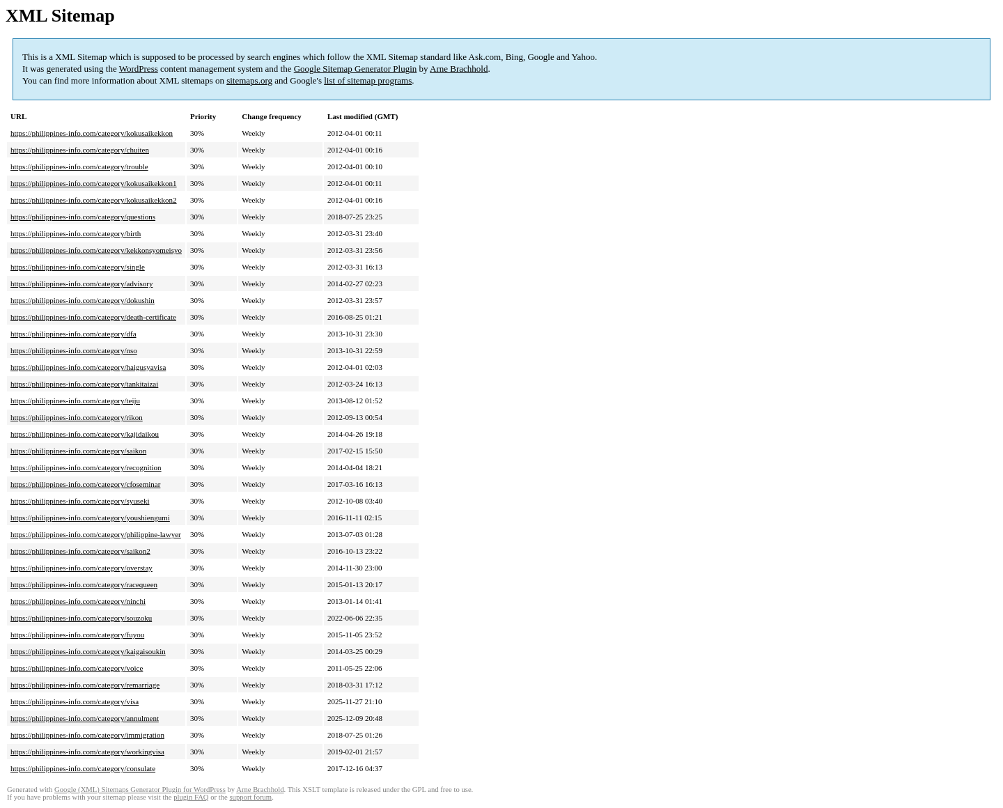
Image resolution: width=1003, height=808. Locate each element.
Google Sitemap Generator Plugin (355, 68)
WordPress (138, 68)
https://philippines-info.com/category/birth (75, 233)
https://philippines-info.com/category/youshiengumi (90, 517)
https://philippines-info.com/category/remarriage (85, 685)
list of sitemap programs (368, 80)
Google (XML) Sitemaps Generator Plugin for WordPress (140, 789)
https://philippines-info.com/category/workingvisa (87, 751)
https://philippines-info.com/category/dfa (73, 333)
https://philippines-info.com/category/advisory (81, 283)
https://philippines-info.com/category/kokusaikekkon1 (93, 183)
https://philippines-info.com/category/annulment (84, 718)
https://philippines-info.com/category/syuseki (80, 501)
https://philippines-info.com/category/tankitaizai (84, 384)
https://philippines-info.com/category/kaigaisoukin (88, 651)
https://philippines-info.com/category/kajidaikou (84, 434)
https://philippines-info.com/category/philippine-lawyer (95, 534)
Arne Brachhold (459, 68)
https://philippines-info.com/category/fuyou (77, 634)
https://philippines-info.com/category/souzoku (81, 618)
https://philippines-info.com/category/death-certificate (93, 317)
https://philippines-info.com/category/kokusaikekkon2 (93, 200)
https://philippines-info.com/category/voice (76, 668)
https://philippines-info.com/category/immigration (87, 735)
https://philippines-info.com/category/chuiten (79, 150)
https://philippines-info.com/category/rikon (76, 417)
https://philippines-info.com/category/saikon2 (80, 551)
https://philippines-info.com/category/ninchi (78, 601)
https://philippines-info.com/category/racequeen (83, 584)
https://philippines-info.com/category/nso (73, 350)
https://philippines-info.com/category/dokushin (82, 300)
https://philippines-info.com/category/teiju (75, 400)
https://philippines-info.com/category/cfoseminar (85, 484)
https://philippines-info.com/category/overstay (81, 568)
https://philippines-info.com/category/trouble (79, 166)
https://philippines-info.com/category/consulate (82, 768)
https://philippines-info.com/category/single (77, 267)
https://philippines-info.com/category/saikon (78, 450)
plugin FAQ (190, 797)
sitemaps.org (249, 80)
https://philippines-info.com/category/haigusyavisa (88, 367)
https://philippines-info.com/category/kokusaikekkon (91, 133)
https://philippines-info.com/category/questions (82, 216)
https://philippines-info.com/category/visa (74, 701)
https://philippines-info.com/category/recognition (86, 467)
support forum (250, 797)
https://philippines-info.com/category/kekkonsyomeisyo (96, 250)
